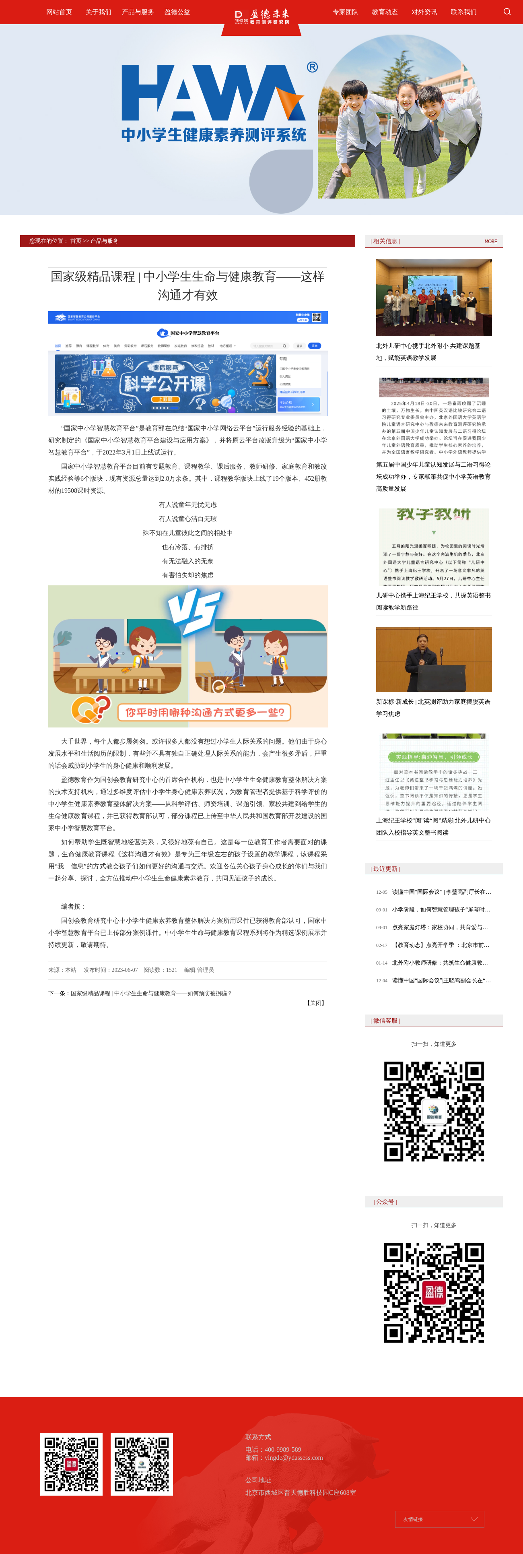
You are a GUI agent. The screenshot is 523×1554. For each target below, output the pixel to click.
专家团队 (345, 11)
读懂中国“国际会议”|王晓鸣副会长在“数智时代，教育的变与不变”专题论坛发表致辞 (442, 980)
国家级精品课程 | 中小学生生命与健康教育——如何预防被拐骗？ (152, 993)
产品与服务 (138, 11)
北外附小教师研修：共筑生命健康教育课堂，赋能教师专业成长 (442, 963)
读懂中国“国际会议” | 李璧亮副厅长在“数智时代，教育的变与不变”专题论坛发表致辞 (442, 892)
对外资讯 (424, 11)
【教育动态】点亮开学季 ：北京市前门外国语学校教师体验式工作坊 (442, 945)
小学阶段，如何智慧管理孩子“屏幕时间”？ (442, 910)
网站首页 (59, 11)
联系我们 (464, 11)
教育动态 (385, 11)
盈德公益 (177, 11)
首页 (76, 241)
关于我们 (98, 11)
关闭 (315, 1003)
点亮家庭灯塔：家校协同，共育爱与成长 (442, 927)
